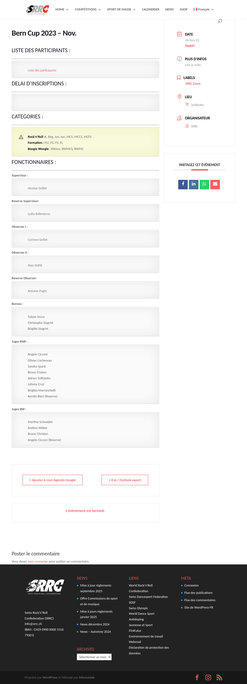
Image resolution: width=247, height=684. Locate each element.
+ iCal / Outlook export (125, 480)
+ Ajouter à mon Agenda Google (53, 480)
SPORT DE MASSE (119, 9)
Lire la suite (193, 65)
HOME (59, 9)
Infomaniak (86, 677)
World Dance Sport (141, 614)
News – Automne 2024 (95, 632)
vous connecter (38, 561)
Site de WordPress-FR (198, 607)
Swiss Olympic (138, 608)
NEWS (169, 9)
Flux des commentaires (200, 600)
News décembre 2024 (94, 624)
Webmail (135, 642)
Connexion (191, 585)
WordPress (50, 677)
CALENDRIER (150, 9)
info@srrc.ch (33, 624)
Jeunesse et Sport (141, 625)
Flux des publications (198, 593)
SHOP (183, 9)
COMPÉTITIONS (85, 9)
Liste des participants (42, 70)
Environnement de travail (146, 636)
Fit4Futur (135, 631)
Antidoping (136, 619)
